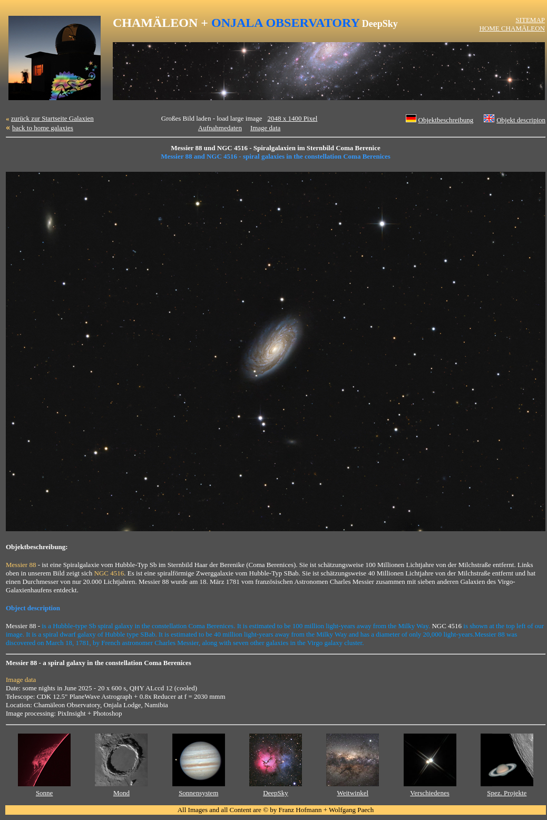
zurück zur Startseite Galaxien (52, 118)
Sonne (44, 793)
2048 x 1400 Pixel (292, 118)
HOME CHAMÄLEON (512, 28)
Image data (265, 128)
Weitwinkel (352, 793)
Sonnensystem (198, 793)
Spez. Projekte (506, 793)
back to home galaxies (42, 128)
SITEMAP (530, 20)
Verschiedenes (429, 793)
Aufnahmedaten (220, 128)
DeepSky (275, 793)
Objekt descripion (520, 120)
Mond (121, 793)
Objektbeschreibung (446, 120)
